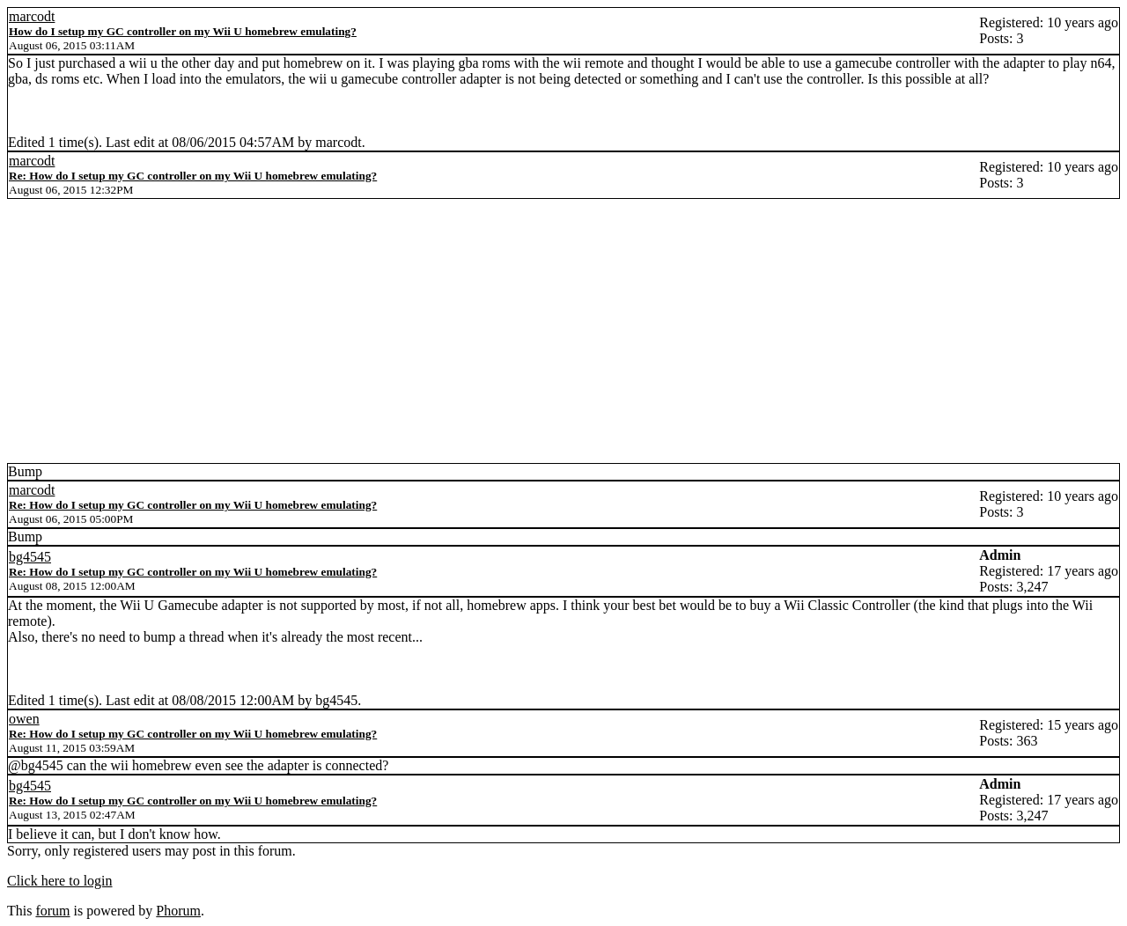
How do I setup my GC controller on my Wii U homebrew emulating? (183, 31)
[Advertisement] (563, 331)
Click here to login (60, 880)
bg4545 (30, 556)
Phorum (178, 910)
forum (52, 910)
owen (24, 718)
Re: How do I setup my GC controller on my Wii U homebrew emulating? (193, 175)
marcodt (32, 16)
